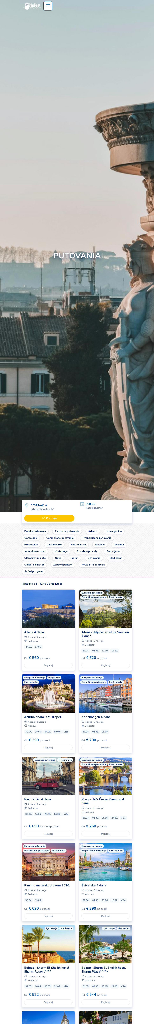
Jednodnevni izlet (35, 551)
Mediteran (116, 558)
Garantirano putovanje (60, 538)
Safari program (33, 571)
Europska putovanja (67, 531)
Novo (58, 558)
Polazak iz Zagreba (93, 564)
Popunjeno (113, 551)
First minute (78, 544)
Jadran (74, 558)
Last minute (54, 544)
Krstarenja (61, 551)
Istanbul (119, 544)
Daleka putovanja (35, 531)
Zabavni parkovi (62, 564)
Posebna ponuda (87, 551)
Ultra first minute (35, 558)
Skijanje (100, 544)
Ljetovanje (94, 558)
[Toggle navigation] (47, 6)
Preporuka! (31, 544)
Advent (92, 531)
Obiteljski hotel (34, 564)
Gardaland (30, 538)
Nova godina (114, 531)
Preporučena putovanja (97, 538)
